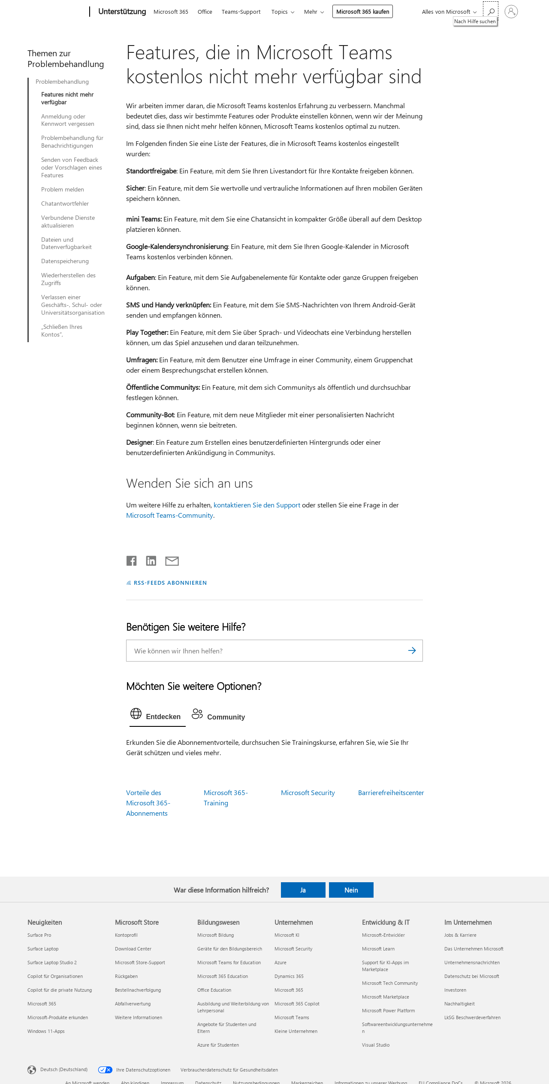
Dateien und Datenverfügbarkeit (66, 243)
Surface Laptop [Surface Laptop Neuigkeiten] (42, 948)
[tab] (158, 715)
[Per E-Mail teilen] (168, 559)
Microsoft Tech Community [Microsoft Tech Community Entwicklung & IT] (390, 983)
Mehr (310, 11)
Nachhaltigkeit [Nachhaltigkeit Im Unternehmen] (459, 1003)
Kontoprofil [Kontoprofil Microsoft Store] (126, 935)
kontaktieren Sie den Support (257, 504)
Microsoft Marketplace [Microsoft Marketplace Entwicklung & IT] (385, 996)
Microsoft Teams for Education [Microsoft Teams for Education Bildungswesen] (229, 962)
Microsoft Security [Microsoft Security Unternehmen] (293, 948)
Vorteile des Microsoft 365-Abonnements (148, 802)
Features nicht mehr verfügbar (67, 98)
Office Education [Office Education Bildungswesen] (214, 990)
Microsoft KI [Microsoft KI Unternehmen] (286, 935)
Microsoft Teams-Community (169, 514)
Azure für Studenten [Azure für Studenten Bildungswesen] (218, 1044)
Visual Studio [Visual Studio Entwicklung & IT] (375, 1044)
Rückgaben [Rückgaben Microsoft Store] (126, 976)
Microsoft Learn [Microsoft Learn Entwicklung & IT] (378, 948)
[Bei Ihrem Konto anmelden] (511, 11)
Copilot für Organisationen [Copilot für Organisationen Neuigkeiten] (55, 976)
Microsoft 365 (171, 11)
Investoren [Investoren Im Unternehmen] (455, 990)
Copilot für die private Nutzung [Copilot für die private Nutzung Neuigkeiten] (59, 990)
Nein (351, 890)
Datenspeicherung (65, 261)
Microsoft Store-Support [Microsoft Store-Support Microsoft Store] (140, 962)
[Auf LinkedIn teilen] (147, 559)
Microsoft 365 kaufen (362, 11)
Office (205, 11)
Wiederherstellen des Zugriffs (68, 279)
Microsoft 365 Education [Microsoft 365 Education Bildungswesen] (222, 976)
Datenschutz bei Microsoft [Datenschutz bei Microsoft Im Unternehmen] (471, 976)
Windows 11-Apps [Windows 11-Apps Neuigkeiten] (46, 1031)
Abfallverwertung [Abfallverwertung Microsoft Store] (133, 1003)
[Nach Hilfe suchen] (490, 11)
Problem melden (62, 189)
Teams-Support (241, 11)
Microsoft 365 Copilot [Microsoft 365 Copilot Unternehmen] (297, 1003)
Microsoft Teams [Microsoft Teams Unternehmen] (291, 1017)
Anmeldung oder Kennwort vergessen (67, 120)
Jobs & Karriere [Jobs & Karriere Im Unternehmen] (460, 935)
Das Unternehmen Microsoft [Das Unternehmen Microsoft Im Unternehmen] (474, 948)
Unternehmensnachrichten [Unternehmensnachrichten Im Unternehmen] (472, 962)
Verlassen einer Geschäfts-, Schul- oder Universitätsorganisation (73, 304)
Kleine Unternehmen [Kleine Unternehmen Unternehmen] (295, 1031)
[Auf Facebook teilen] (132, 559)
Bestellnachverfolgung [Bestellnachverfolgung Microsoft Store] (138, 990)
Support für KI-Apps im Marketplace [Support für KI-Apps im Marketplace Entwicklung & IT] (385, 965)
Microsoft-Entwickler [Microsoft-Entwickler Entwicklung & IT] (383, 935)
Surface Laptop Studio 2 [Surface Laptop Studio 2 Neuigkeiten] (52, 962)
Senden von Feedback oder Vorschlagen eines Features (71, 167)
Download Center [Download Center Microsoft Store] (133, 948)
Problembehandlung (62, 81)
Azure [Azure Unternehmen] (280, 962)
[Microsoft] (56, 12)
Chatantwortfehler (65, 203)
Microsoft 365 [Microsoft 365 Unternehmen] (288, 990)
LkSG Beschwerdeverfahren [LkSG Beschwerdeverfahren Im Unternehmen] (472, 1017)
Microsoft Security (308, 792)
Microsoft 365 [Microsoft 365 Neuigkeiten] (41, 1003)
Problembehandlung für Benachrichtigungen (72, 141)
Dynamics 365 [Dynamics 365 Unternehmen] (289, 976)
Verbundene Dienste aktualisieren (68, 221)
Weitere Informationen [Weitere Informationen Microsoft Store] (138, 1017)
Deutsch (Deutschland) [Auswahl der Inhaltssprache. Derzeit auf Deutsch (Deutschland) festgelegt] (63, 1069)
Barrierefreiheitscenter (391, 792)
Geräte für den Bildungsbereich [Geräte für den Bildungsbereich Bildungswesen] (229, 948)
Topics (279, 11)
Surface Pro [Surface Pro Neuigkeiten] (39, 935)
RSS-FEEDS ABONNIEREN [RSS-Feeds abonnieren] (170, 582)
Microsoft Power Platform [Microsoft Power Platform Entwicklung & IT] (388, 1010)
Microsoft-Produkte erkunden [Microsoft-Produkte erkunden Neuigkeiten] (57, 1017)
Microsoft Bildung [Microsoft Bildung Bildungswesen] (215, 935)
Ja (303, 890)
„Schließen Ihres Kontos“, (61, 330)
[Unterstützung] (121, 12)
